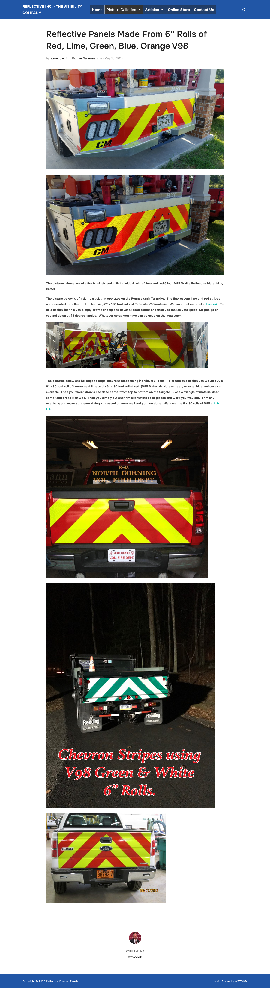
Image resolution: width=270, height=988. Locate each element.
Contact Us (204, 9)
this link (212, 304)
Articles (154, 9)
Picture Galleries (123, 9)
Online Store (179, 9)
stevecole (57, 58)
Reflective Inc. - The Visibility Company (52, 9)
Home (97, 9)
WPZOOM (241, 980)
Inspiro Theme (221, 980)
